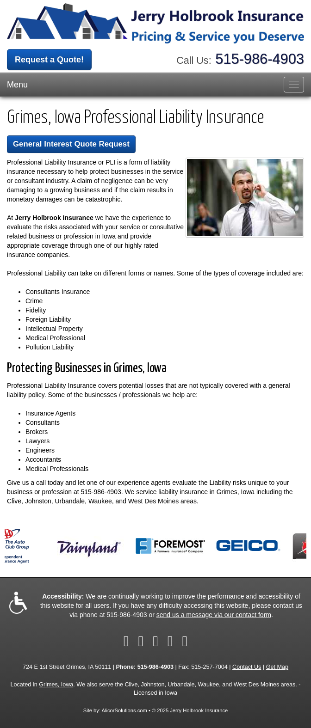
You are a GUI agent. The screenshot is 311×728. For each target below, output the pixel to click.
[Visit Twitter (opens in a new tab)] (140, 641)
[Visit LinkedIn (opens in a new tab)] (155, 641)
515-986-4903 (259, 59)
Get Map (277, 667)
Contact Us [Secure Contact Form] (246, 667)
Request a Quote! (49, 59)
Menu (17, 84)
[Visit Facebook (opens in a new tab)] (126, 641)
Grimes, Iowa (56, 684)
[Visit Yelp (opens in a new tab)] (170, 641)
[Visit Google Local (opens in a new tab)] (185, 641)
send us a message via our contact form (213, 614)
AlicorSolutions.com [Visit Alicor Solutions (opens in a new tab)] (124, 710)
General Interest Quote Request (71, 144)
